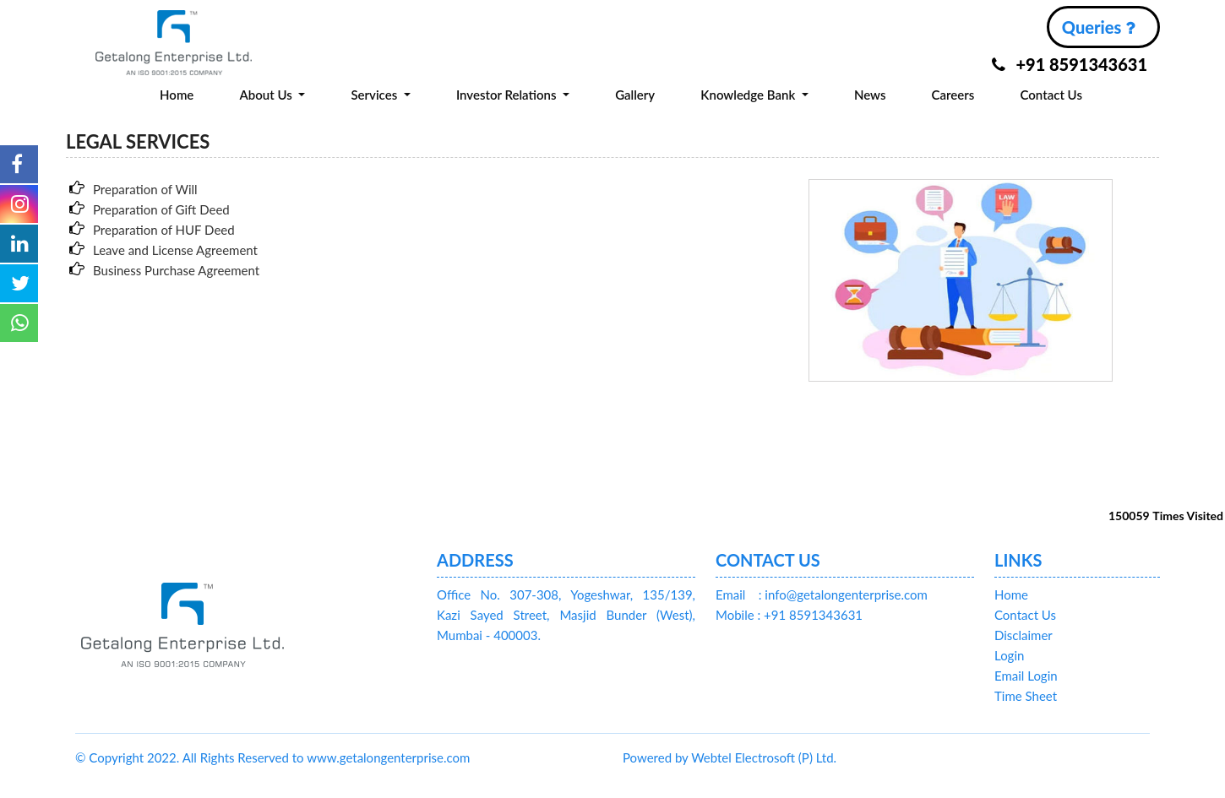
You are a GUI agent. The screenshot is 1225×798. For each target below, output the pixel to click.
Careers (953, 94)
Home (176, 94)
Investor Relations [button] (507, 94)
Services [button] (375, 94)
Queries (1098, 27)
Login (1009, 655)
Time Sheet (1025, 695)
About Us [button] (267, 94)
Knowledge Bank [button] (749, 94)
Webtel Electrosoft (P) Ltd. (763, 757)
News (870, 94)
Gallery (635, 94)
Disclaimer (1023, 635)
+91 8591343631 (1069, 64)
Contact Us (1051, 94)
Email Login (1026, 675)
